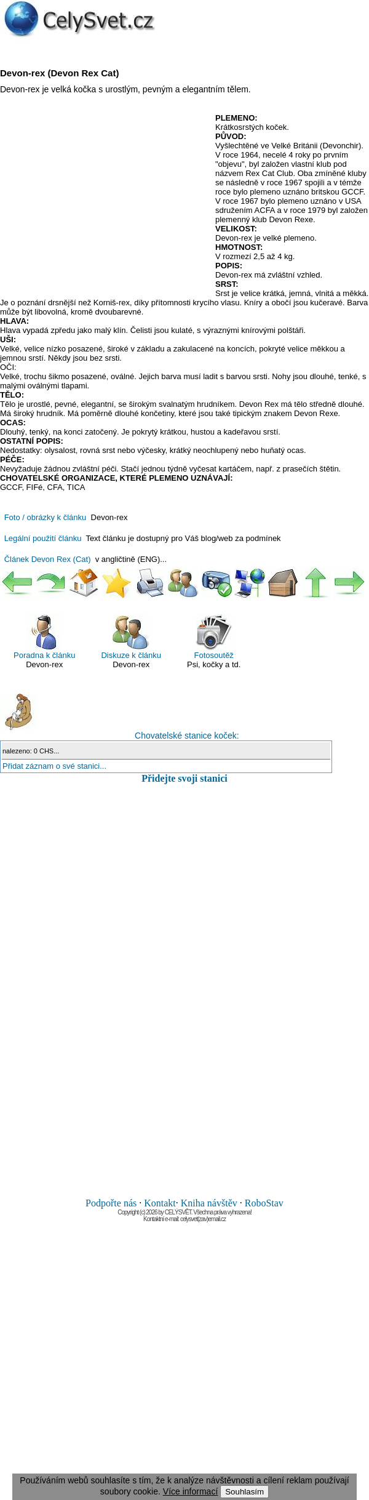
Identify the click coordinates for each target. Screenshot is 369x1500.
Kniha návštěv (209, 1203)
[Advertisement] (103, 202)
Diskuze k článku (131, 637)
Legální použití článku (43, 538)
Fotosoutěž (214, 637)
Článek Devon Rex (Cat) (47, 559)
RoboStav (264, 1203)
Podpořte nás (111, 1203)
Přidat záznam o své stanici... (54, 766)
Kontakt (160, 1203)
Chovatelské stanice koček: (119, 717)
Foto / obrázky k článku (45, 517)
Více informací (190, 1491)
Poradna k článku (44, 637)
